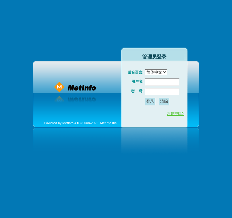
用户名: (137, 81)
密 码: (137, 91)
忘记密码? (175, 114)
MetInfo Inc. (109, 123)
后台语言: (135, 72)
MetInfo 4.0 (71, 123)
